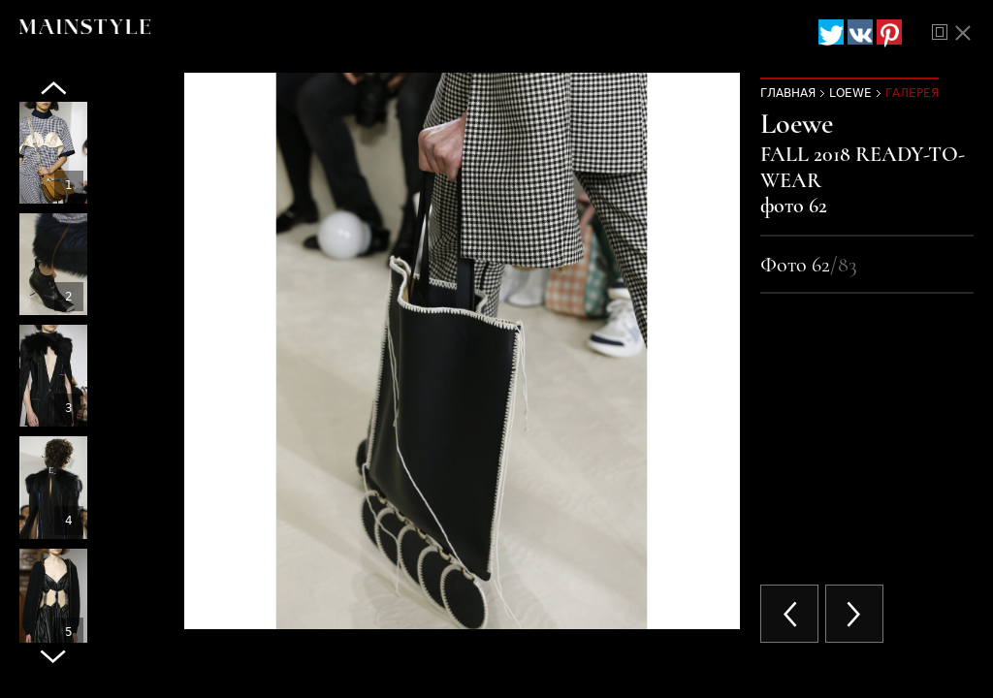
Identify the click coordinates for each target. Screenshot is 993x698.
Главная (788, 93)
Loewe (850, 93)
